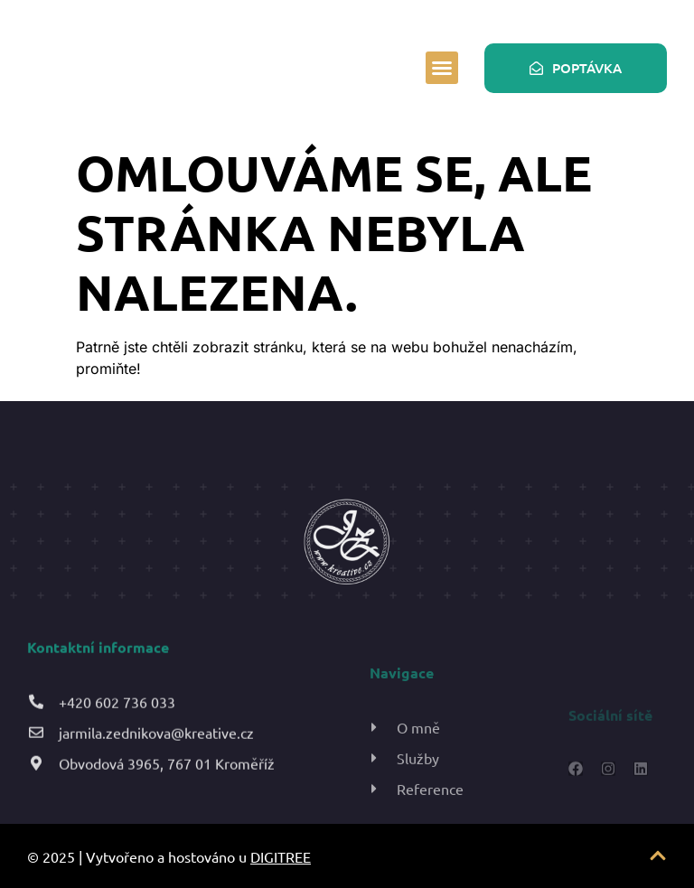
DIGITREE (280, 856)
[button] (442, 67)
